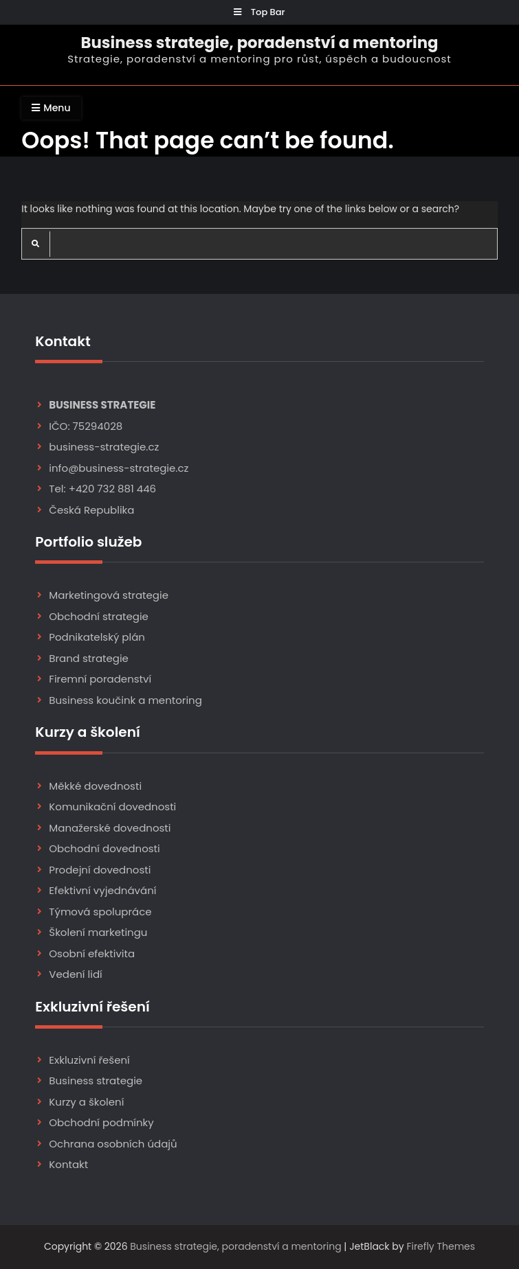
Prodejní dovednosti (100, 869)
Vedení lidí (75, 974)
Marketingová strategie (108, 595)
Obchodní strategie (98, 616)
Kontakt (68, 1164)
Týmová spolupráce (100, 911)
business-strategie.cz (104, 446)
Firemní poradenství (100, 679)
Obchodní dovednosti (104, 848)
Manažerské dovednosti (109, 828)
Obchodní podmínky (101, 1122)
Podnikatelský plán (97, 637)
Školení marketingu (98, 932)
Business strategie (95, 1080)
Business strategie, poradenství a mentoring (259, 43)
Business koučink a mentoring (125, 700)
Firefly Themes (440, 1246)
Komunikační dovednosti (112, 806)
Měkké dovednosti (95, 786)
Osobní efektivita (92, 953)
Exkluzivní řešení (89, 1060)
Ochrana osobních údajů (113, 1143)
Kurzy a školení (86, 1102)
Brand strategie (89, 658)
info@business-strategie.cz (118, 468)
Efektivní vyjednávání (102, 890)
